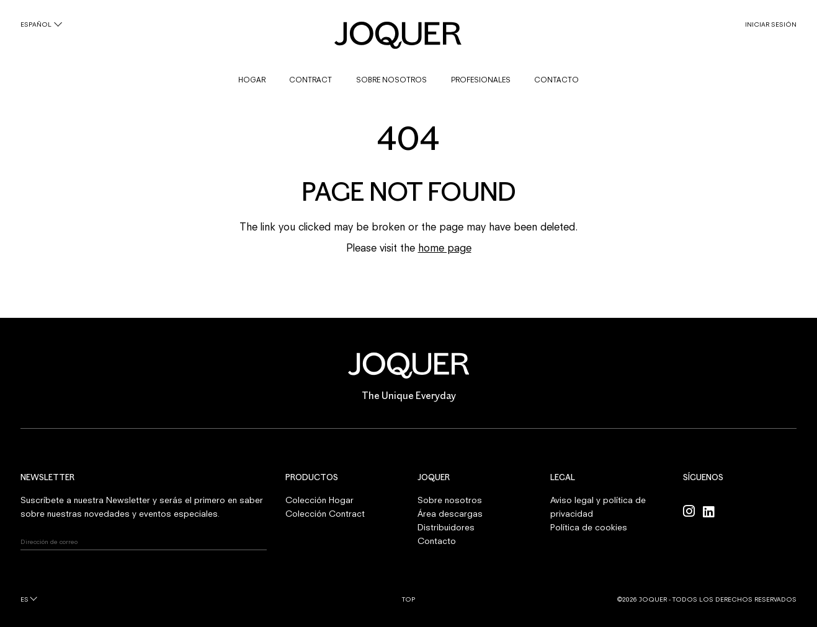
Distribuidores (446, 527)
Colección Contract (325, 514)
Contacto (436, 541)
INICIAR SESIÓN (771, 24)
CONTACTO (556, 80)
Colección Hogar (319, 500)
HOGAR (252, 80)
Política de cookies (588, 527)
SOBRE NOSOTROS (391, 80)
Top (408, 599)
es (24, 599)
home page (444, 248)
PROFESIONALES (481, 80)
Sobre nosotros (449, 500)
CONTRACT (310, 80)
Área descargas (450, 514)
